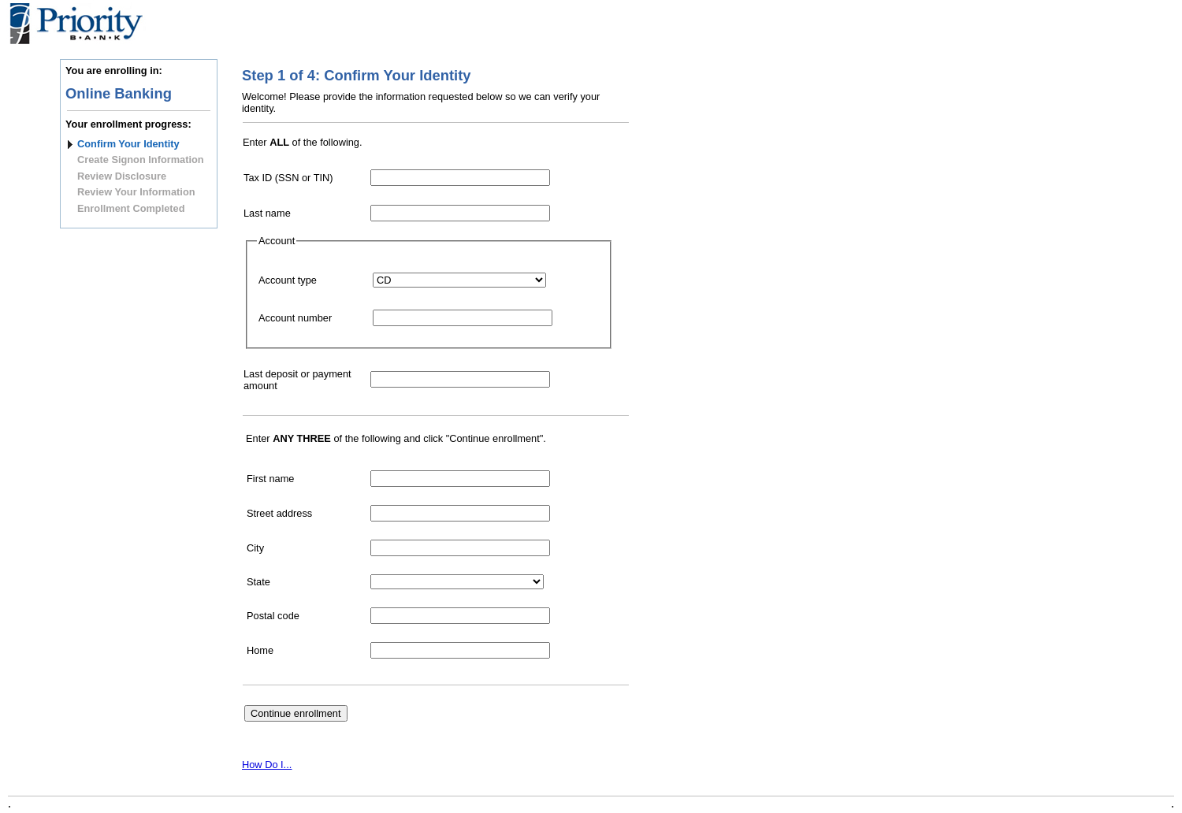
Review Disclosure (121, 176)
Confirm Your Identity (128, 144)
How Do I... (267, 764)
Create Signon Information (140, 159)
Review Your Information (136, 192)
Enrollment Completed (131, 208)
